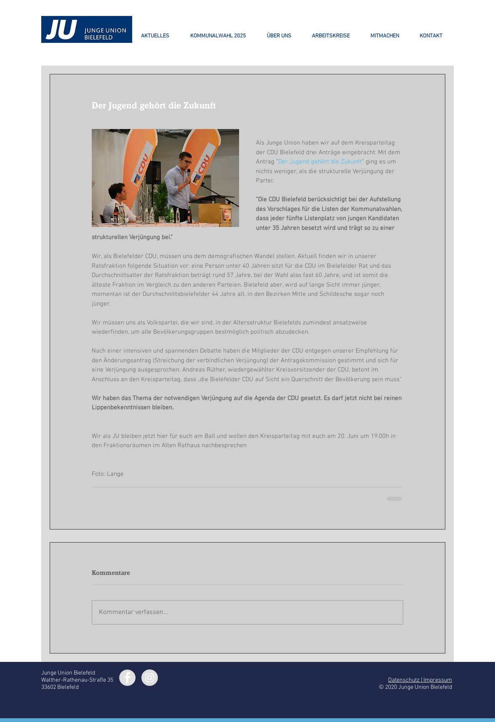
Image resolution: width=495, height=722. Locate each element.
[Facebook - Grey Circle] (127, 677)
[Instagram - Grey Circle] (149, 677)
